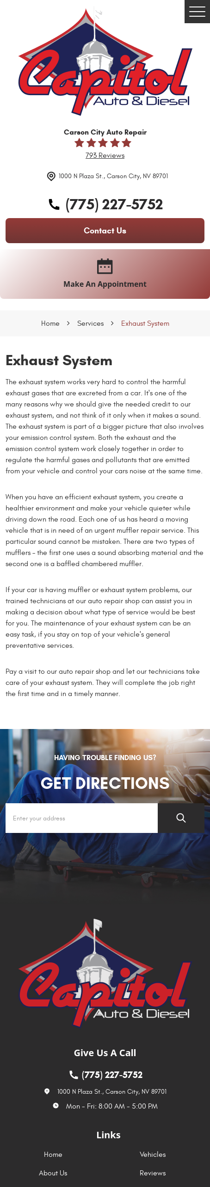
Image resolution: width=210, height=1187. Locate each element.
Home (50, 323)
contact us (105, 231)
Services (90, 323)
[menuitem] (55, 1154)
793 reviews (105, 155)
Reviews (153, 1173)
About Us (53, 1173)
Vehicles (153, 1154)
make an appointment (105, 273)
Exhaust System (145, 323)
